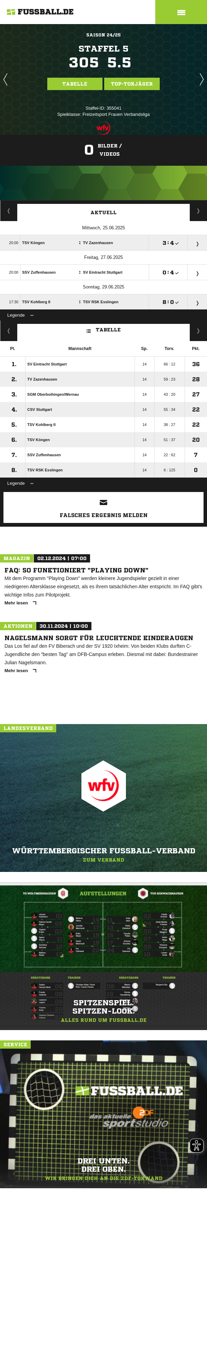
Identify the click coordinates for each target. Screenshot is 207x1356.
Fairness (8, 330)
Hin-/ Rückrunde (198, 330)
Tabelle (74, 83)
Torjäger (8, 210)
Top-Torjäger (132, 83)
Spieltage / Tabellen (198, 210)
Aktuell (103, 212)
